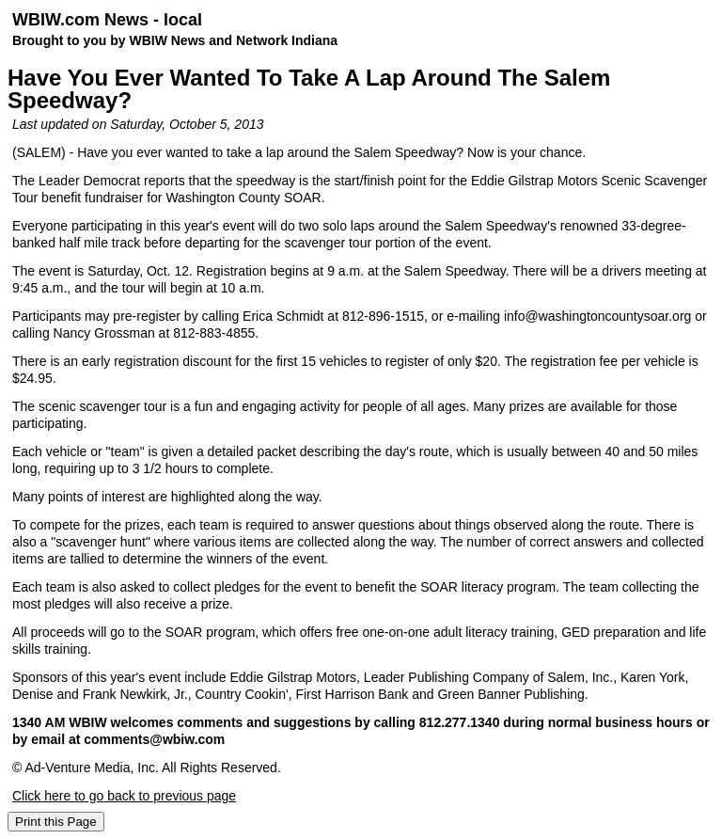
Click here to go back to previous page (124, 795)
